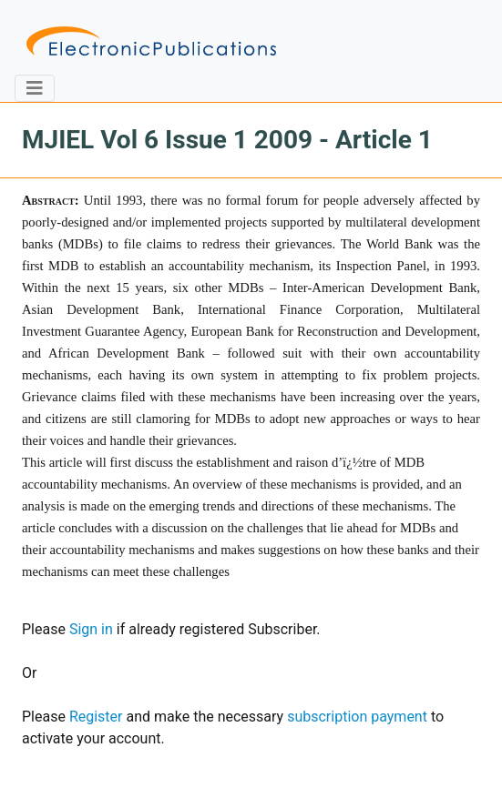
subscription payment (357, 716)
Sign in (91, 629)
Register (96, 716)
